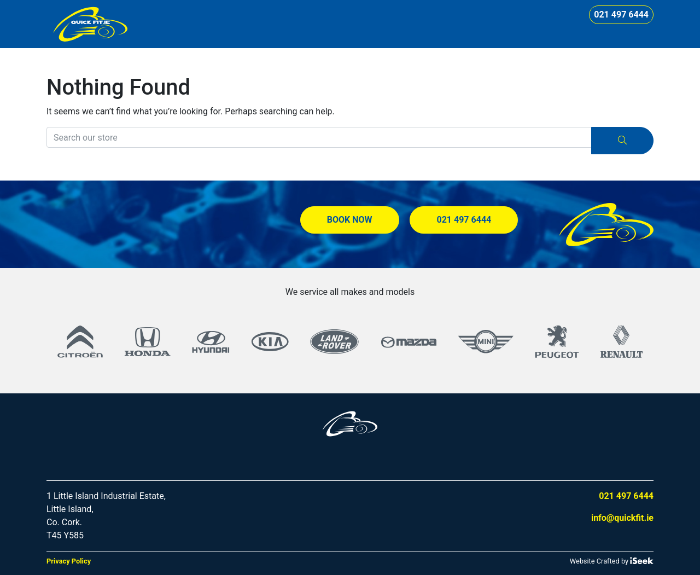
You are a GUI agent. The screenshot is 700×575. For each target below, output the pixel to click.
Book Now (349, 219)
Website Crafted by (612, 560)
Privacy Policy (68, 561)
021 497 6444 (621, 14)
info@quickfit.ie (622, 518)
